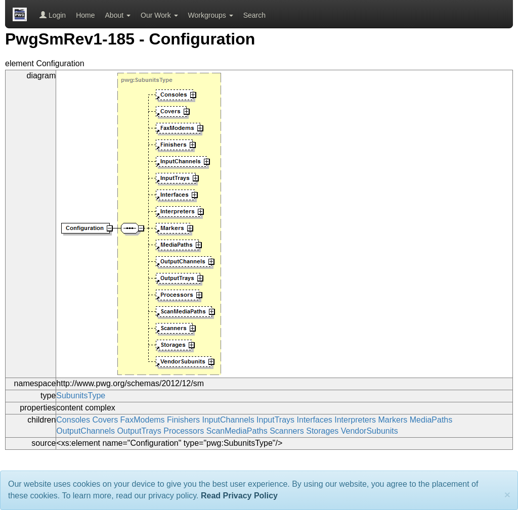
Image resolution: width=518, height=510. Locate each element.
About (118, 15)
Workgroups (210, 15)
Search (254, 15)
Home (85, 15)
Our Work (159, 15)
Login (52, 15)
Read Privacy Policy (239, 495)
